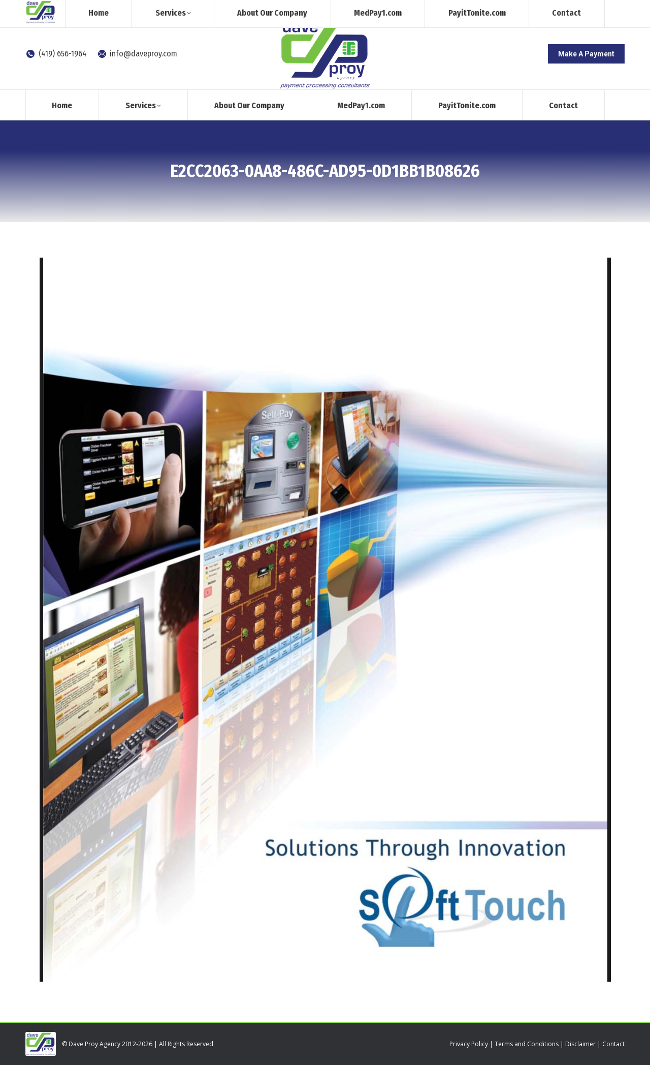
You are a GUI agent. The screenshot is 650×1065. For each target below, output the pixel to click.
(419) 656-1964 (56, 53)
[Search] (540, 9)
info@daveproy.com (137, 53)
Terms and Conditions (527, 1044)
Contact (613, 1044)
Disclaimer (580, 1044)
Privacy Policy (468, 1044)
